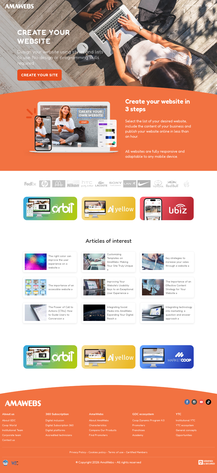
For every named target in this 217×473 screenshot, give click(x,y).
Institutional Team (12, 430)
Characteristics (97, 425)
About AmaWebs (99, 420)
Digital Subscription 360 (60, 425)
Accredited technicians (59, 435)
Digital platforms (55, 430)
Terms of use (115, 452)
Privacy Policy (78, 452)
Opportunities (184, 435)
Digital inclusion (55, 420)
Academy (137, 435)
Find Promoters (98, 435)
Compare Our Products (103, 430)
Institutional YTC (185, 420)
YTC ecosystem (185, 425)
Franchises (138, 430)
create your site (39, 75)
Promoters (138, 425)
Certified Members (136, 452)
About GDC (8, 420)
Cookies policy (97, 452)
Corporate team (11, 435)
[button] (210, 5)
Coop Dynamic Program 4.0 (148, 420)
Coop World (9, 425)
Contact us (8, 439)
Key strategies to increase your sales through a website (177, 261)
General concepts (186, 430)
